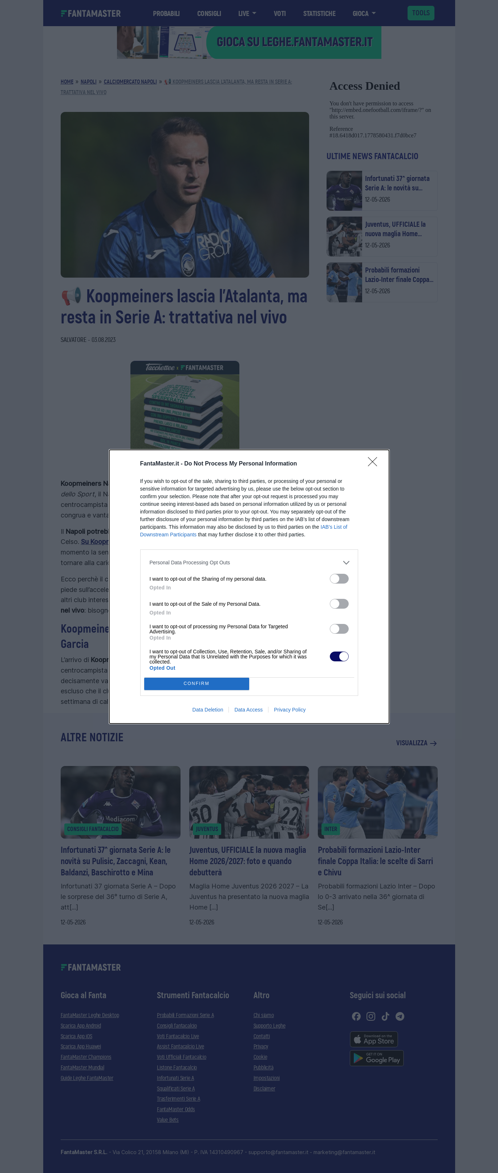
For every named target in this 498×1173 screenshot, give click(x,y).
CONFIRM (196, 683)
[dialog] (249, 586)
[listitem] (249, 563)
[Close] (375, 464)
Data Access (248, 710)
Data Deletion (208, 710)
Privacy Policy (289, 710)
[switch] (339, 579)
